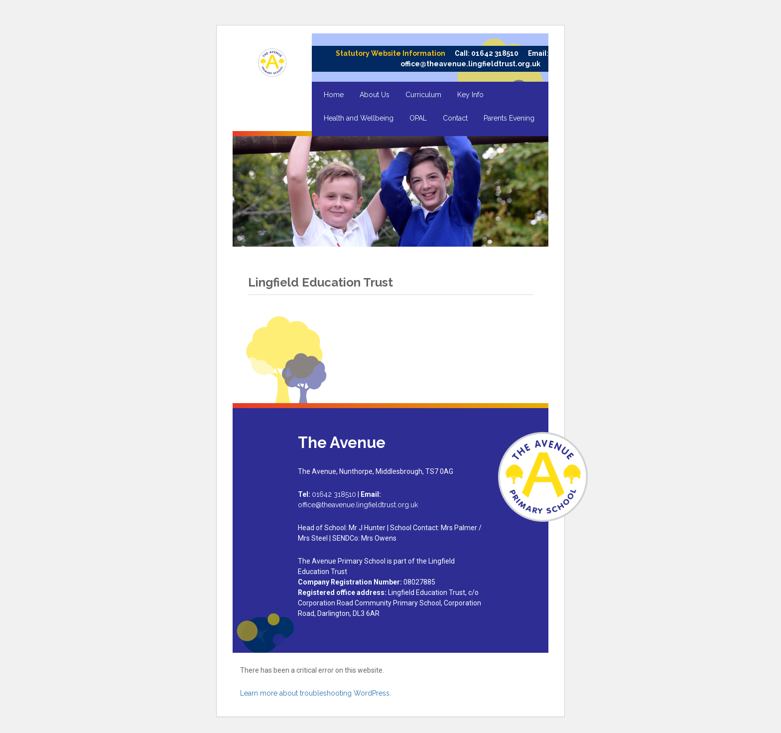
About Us (375, 95)
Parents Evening (509, 118)
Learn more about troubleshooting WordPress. (315, 693)
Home (334, 95)
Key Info (470, 95)
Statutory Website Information (390, 53)
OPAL (418, 118)
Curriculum (423, 95)
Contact (455, 118)
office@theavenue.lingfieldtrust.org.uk (470, 64)
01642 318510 (495, 53)
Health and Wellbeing (358, 118)
